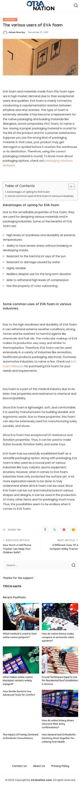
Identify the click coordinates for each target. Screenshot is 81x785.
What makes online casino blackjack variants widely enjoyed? (18, 680)
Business (10, 19)
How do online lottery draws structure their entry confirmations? (58, 724)
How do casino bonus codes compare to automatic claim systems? (58, 637)
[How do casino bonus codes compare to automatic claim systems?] (60, 616)
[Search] (76, 5)
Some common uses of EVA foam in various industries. (41, 196)
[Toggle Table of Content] (69, 186)
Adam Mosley (17, 32)
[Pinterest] (64, 529)
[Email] (73, 529)
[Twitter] (54, 529)
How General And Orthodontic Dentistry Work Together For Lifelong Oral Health (59, 738)
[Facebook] (45, 529)
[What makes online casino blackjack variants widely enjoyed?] (21, 660)
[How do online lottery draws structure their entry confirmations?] (60, 703)
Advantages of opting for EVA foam (28, 192)
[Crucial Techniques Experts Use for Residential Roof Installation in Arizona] (60, 660)
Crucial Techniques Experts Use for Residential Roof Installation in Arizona (60, 680)
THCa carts (12, 586)
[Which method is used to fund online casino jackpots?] (21, 616)
